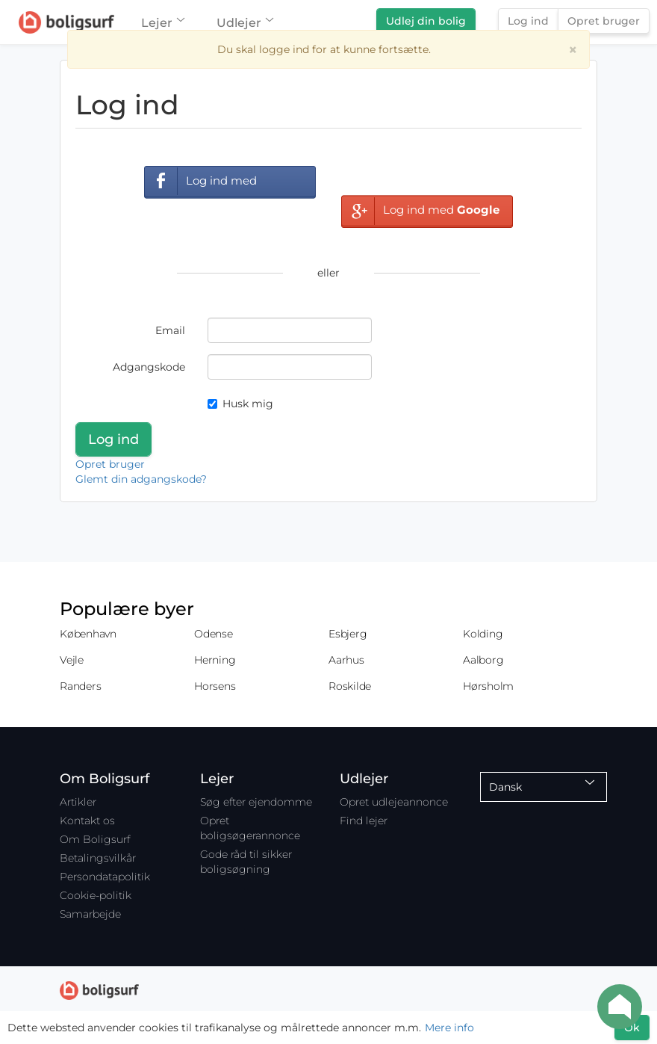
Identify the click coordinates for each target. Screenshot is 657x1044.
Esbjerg (347, 633)
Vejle (72, 660)
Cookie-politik (95, 895)
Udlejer (245, 23)
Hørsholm (488, 686)
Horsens (214, 686)
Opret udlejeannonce (394, 802)
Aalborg (483, 660)
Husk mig (240, 403)
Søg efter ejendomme (256, 802)
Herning (214, 660)
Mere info (449, 1027)
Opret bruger (603, 21)
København (88, 633)
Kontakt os (87, 820)
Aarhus (346, 660)
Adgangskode (149, 367)
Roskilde (349, 686)
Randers (80, 686)
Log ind (528, 21)
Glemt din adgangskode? (141, 479)
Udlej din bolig (426, 21)
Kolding (482, 633)
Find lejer (363, 820)
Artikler (78, 802)
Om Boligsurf (95, 839)
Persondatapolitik (105, 876)
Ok (632, 1027)
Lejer (162, 23)
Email (170, 330)
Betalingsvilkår (98, 858)
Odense (213, 633)
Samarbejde (90, 914)
